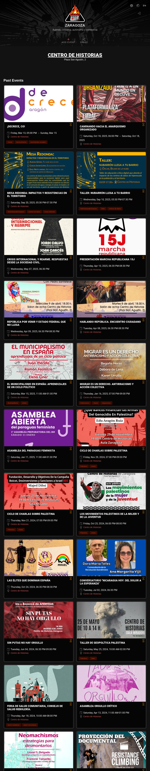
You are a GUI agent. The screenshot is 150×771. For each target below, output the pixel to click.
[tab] (68, 41)
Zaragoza (75, 25)
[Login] (139, 13)
